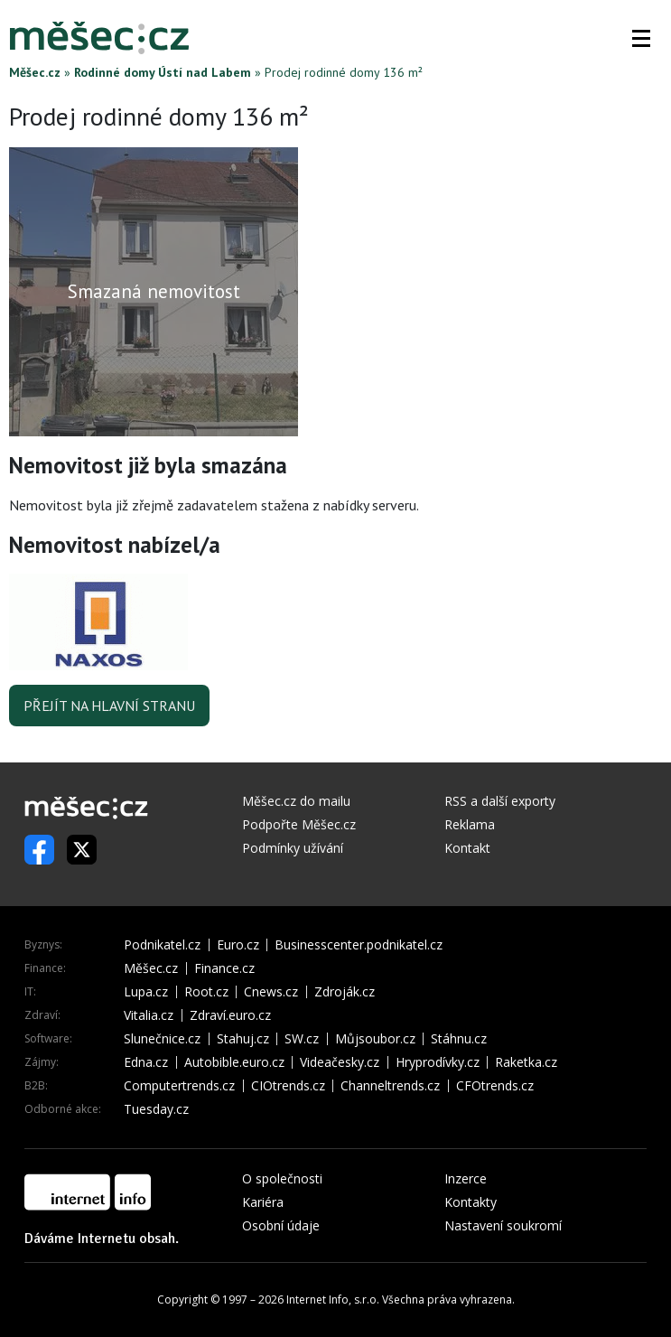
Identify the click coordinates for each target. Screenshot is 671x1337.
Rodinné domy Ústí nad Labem (162, 72)
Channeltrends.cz (390, 1086)
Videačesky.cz (339, 1062)
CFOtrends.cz (495, 1086)
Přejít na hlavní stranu (109, 706)
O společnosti (282, 1178)
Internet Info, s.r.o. (332, 1299)
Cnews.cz (271, 992)
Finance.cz (224, 968)
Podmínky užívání (292, 847)
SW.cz (301, 1039)
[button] (641, 38)
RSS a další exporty (499, 800)
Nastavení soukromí (503, 1225)
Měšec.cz (35, 72)
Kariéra (263, 1202)
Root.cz (206, 992)
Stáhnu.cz (459, 1039)
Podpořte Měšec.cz (299, 824)
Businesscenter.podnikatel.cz (359, 945)
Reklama (469, 824)
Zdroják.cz (344, 992)
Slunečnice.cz (162, 1039)
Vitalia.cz (148, 1015)
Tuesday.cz (156, 1109)
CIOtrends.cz (288, 1086)
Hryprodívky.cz (438, 1062)
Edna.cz (146, 1062)
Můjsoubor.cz (375, 1039)
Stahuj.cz (243, 1039)
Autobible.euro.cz (234, 1062)
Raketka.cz (526, 1062)
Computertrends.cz (179, 1086)
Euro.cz (238, 945)
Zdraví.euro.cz (230, 1015)
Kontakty (470, 1202)
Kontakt (467, 847)
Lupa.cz (146, 992)
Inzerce (465, 1178)
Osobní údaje (281, 1225)
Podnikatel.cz (162, 945)
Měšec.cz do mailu (296, 800)
